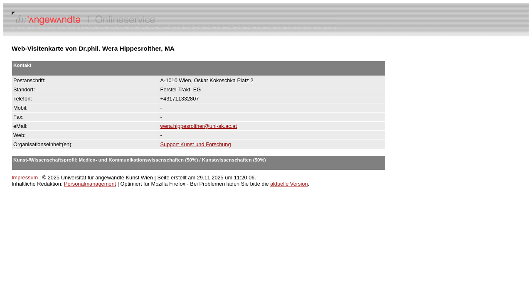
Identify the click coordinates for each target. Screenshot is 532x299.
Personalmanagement (90, 184)
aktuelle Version (289, 184)
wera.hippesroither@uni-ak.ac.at (198, 126)
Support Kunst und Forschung (195, 144)
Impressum (25, 177)
